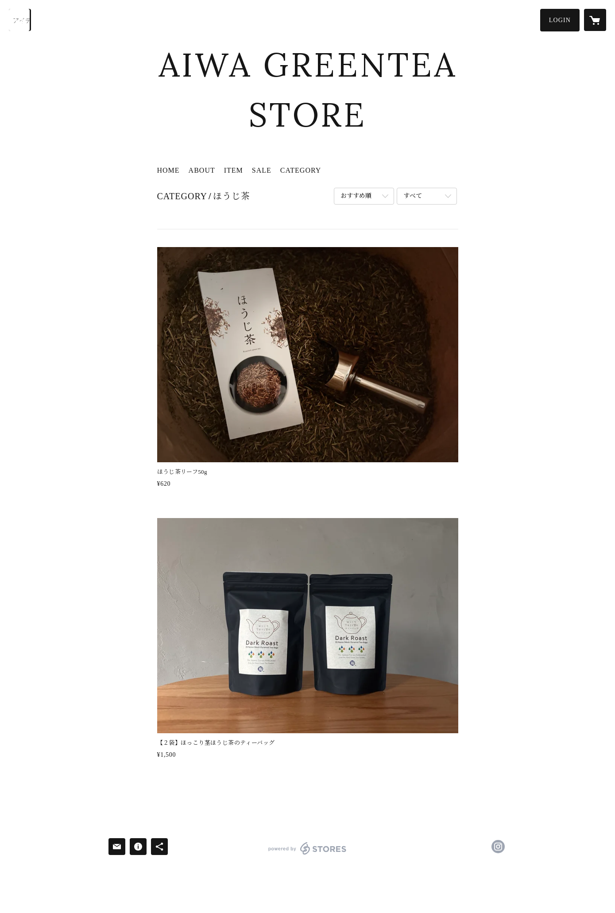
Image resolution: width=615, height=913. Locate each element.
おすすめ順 (355, 196)
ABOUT (202, 170)
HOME (168, 170)
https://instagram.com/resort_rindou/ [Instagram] (498, 846)
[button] (560, 20)
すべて (412, 196)
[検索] (20, 20)
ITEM (233, 170)
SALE (261, 170)
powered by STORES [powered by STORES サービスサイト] (307, 854)
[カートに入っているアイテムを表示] (595, 20)
